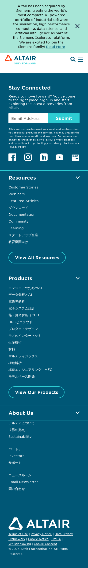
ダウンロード (18, 207)
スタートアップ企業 (23, 235)
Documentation (21, 214)
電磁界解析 (16, 301)
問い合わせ (17, 488)
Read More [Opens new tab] (55, 46)
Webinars (16, 194)
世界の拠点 (16, 429)
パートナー (16, 449)
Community (18, 221)
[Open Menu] (80, 59)
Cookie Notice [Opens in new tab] (38, 539)
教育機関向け (18, 241)
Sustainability (20, 436)
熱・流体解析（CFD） (25, 315)
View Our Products (36, 392)
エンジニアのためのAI (25, 288)
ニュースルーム (19, 475)
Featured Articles (23, 201)
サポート (15, 462)
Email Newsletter (23, 482)
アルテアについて (21, 423)
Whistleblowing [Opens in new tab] (19, 544)
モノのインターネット (24, 335)
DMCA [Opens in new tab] (56, 539)
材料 (11, 349)
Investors (16, 456)
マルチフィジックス (23, 356)
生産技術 (15, 342)
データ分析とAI (20, 294)
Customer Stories (23, 187)
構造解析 (15, 362)
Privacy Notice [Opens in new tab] (41, 534)
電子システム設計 (21, 308)
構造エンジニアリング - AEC (30, 369)
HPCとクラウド (20, 322)
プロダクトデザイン (23, 328)
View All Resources (37, 257)
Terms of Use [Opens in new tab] (18, 534)
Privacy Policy (16, 146)
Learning (16, 228)
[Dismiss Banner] (77, 26)
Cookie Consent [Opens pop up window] (45, 544)
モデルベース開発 (21, 376)
